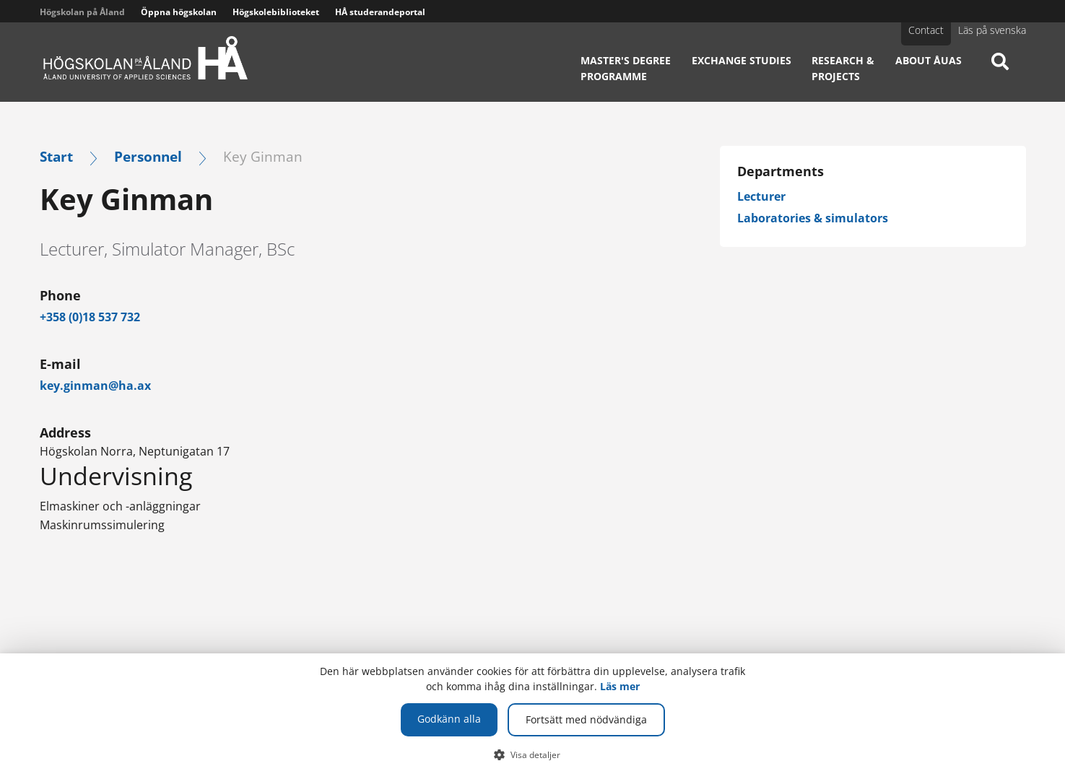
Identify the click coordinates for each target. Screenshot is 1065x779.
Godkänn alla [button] (449, 719)
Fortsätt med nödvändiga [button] (586, 719)
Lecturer (761, 196)
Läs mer (620, 686)
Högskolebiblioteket (275, 12)
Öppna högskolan (179, 12)
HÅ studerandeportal (380, 12)
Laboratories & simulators (812, 218)
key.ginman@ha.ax (95, 385)
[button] (532, 754)
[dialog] (532, 716)
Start (56, 156)
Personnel (148, 156)
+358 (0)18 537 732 (90, 317)
